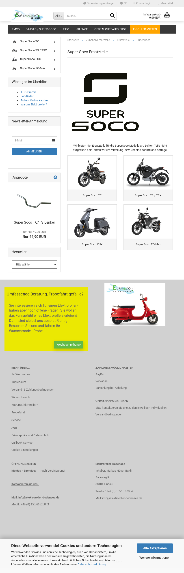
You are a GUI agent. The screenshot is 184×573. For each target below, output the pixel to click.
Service (16, 424)
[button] (123, 3)
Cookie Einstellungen (24, 454)
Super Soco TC (25, 41)
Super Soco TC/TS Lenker (34, 222)
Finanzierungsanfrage (98, 3)
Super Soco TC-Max (28, 68)
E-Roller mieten (145, 29)
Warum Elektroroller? (34, 104)
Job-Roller (27, 96)
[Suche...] (58, 16)
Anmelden (34, 151)
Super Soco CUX (26, 59)
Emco (16, 29)
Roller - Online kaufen (34, 100)
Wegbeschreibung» (68, 349)
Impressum (18, 386)
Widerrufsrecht (20, 402)
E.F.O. (66, 29)
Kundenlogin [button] (142, 3)
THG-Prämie (28, 92)
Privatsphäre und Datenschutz (30, 439)
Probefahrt (18, 417)
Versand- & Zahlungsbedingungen (32, 394)
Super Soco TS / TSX (29, 50)
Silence (82, 29)
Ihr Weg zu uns (20, 379)
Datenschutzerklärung (92, 564)
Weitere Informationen (154, 557)
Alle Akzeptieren (155, 548)
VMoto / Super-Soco (41, 29)
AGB (14, 432)
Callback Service (21, 447)
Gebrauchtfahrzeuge (110, 29)
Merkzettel (165, 3)
